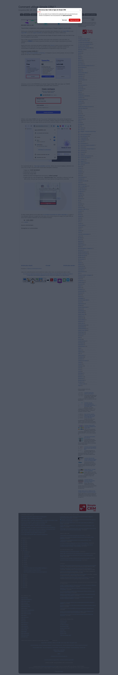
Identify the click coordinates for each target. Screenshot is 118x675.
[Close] (80, 10)
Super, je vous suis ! (74, 20)
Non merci (64, 20)
